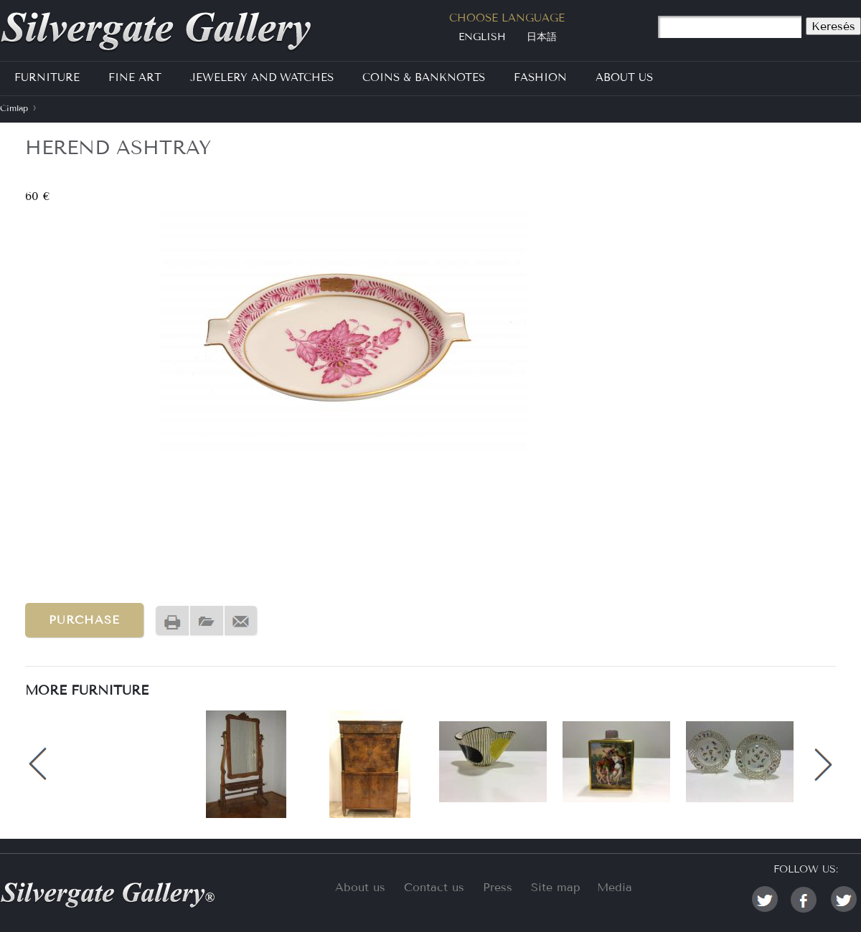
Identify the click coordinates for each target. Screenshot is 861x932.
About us (360, 887)
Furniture (47, 77)
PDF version (206, 621)
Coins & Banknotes (423, 77)
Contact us (434, 887)
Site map (555, 887)
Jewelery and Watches (262, 77)
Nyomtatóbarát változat (172, 621)
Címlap (14, 108)
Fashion (540, 77)
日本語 (542, 37)
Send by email (241, 621)
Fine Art (134, 77)
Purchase (84, 620)
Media (614, 887)
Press (497, 887)
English (482, 37)
